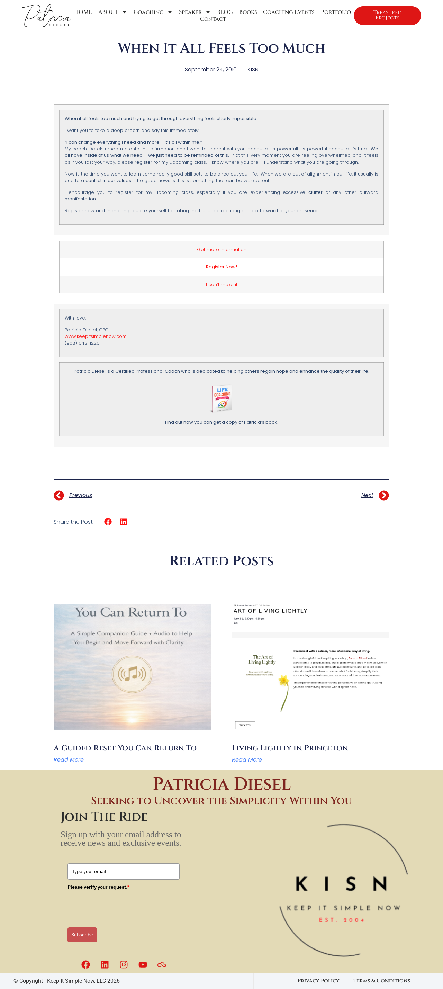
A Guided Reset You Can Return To (125, 748)
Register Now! (221, 266)
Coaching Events (287, 12)
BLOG (223, 12)
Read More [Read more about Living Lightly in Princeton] (247, 760)
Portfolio (333, 12)
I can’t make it (221, 284)
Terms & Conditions (381, 980)
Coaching (152, 12)
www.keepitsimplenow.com (96, 336)
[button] (108, 522)
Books (246, 12)
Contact (212, 19)
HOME (83, 12)
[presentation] (120, 906)
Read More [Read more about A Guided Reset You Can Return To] (69, 760)
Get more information (221, 249)
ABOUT (112, 12)
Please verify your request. (98, 887)
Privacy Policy (319, 980)
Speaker (193, 12)
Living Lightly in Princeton (290, 748)
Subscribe (82, 935)
